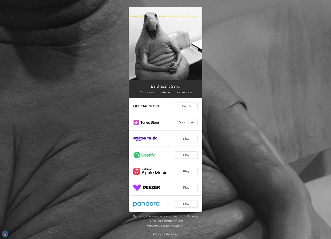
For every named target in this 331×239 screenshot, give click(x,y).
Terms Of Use (173, 220)
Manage (152, 225)
